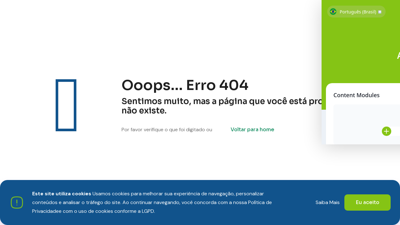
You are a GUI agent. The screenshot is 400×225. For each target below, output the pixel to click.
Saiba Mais (328, 202)
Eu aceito (367, 202)
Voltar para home (252, 129)
